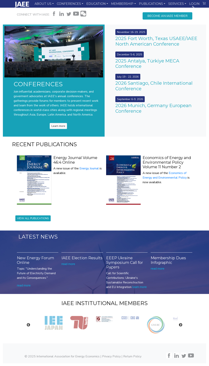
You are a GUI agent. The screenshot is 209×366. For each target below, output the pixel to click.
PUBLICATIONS (151, 4)
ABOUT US (43, 4)
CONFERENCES (69, 4)
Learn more (58, 126)
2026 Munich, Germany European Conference (153, 108)
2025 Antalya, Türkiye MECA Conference (147, 63)
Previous (28, 325)
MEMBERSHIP (122, 4)
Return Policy (132, 356)
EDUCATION (96, 4)
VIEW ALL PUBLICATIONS (33, 218)
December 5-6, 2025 (129, 54)
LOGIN (194, 4)
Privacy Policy (111, 356)
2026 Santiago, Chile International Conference (153, 85)
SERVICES (176, 4)
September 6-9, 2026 (130, 99)
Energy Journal (89, 168)
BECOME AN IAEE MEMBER (167, 16)
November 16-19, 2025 (131, 32)
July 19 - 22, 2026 (128, 77)
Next (181, 325)
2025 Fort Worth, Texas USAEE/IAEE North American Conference (156, 41)
